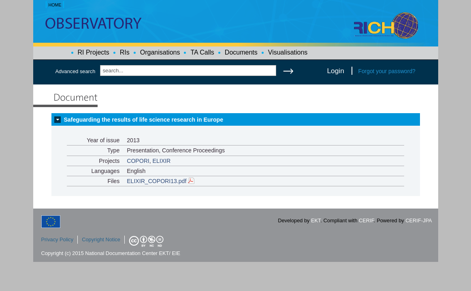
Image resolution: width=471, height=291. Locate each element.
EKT (315, 220)
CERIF (366, 220)
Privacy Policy (57, 239)
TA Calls (202, 52)
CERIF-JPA (418, 220)
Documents (241, 52)
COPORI (138, 161)
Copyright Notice (101, 239)
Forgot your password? (387, 71)
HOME (54, 4)
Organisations (160, 52)
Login (335, 71)
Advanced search (75, 71)
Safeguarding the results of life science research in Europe (143, 119)
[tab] (235, 119)
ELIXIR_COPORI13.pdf (160, 181)
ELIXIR (162, 161)
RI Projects (93, 52)
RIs (125, 52)
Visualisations (288, 52)
